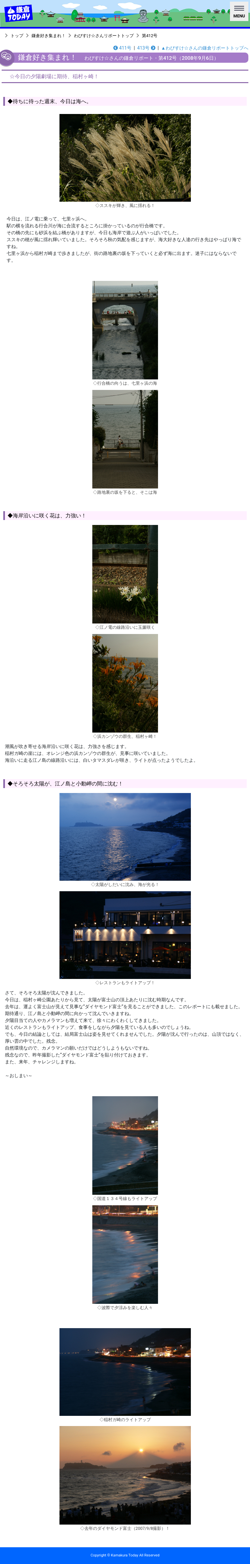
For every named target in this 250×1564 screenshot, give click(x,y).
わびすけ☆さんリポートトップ (104, 35)
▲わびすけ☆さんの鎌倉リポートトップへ (204, 48)
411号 (122, 48)
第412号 (149, 35)
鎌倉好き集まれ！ (49, 35)
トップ (17, 35)
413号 (146, 48)
